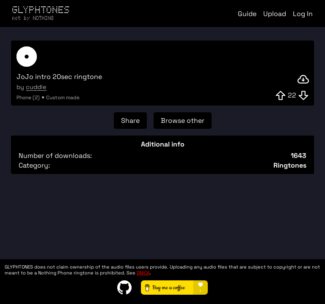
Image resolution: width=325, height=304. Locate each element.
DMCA (143, 273)
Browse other (182, 120)
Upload (274, 13)
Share (130, 120)
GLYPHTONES (41, 13)
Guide (247, 13)
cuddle (36, 87)
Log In (303, 13)
